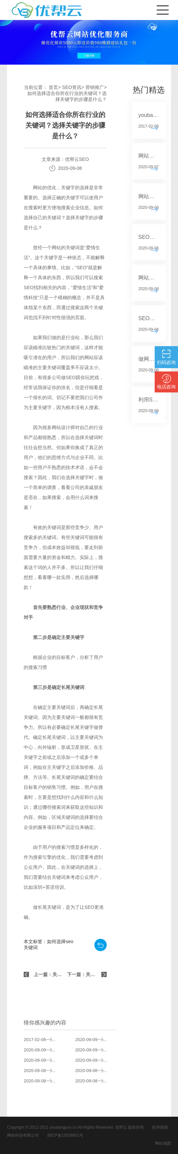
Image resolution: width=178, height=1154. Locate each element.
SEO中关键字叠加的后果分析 (96, 1050)
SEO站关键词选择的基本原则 (44, 1050)
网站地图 (163, 1143)
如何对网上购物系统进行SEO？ (96, 1070)
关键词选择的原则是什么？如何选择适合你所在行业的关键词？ (96, 1081)
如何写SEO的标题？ (96, 1039)
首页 (53, 87)
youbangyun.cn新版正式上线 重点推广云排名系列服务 (44, 1039)
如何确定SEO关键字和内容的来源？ (44, 1070)
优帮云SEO (77, 159)
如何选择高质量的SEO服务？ (44, 1081)
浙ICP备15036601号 (65, 1135)
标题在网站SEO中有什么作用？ (96, 1060)
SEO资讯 (71, 87)
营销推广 (94, 87)
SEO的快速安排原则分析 (44, 1060)
